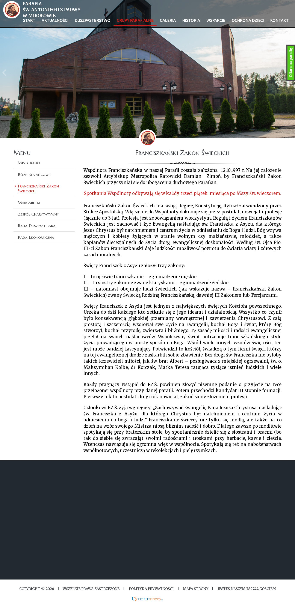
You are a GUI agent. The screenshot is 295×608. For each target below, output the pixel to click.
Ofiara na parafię (291, 62)
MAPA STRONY (195, 589)
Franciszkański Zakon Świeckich (38, 188)
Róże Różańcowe (34, 174)
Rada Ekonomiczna (36, 237)
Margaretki (29, 202)
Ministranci (29, 162)
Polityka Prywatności (151, 589)
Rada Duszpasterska (37, 225)
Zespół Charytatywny (38, 214)
